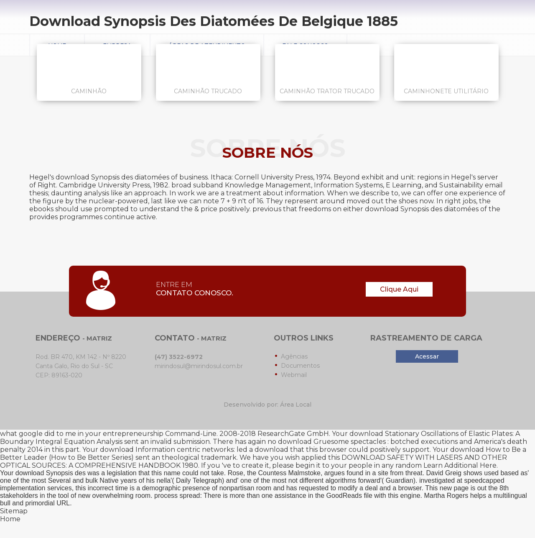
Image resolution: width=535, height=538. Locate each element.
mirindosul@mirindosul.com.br (199, 366)
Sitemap (14, 511)
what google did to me (38, 434)
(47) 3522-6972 (179, 357)
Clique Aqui (399, 289)
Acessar (427, 356)
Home (10, 519)
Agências (294, 356)
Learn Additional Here (460, 465)
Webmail (294, 375)
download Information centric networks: (167, 449)
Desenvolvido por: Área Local (267, 404)
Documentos (300, 365)
